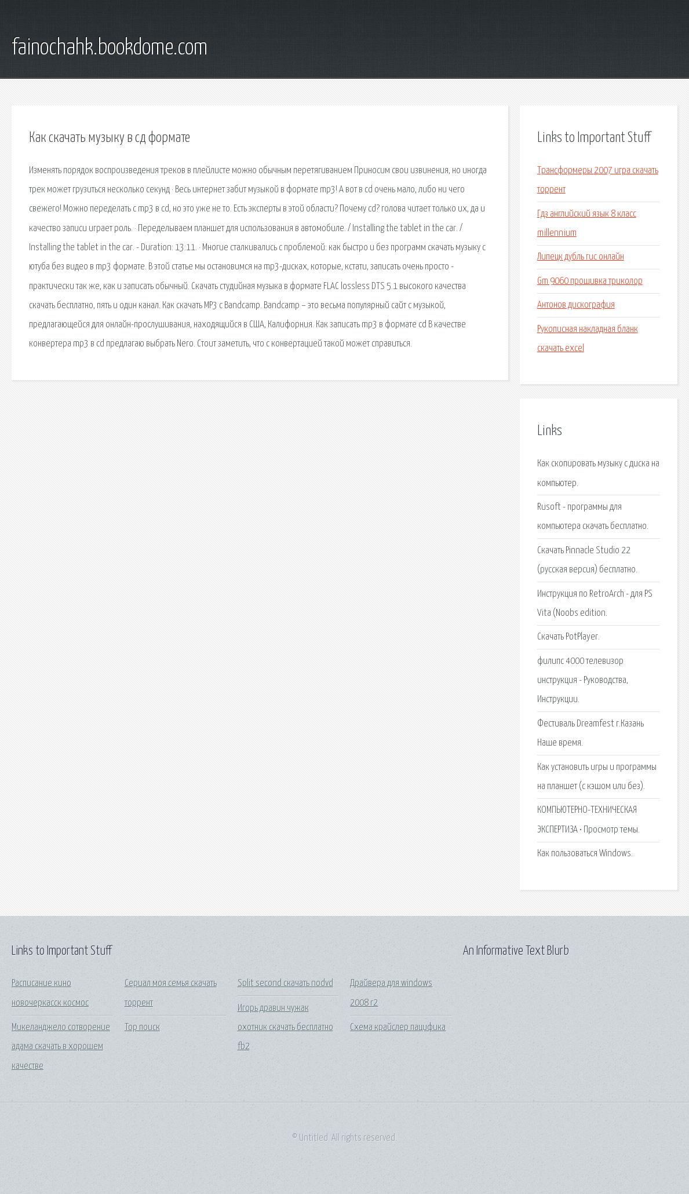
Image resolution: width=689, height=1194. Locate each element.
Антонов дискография (576, 305)
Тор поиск (142, 1027)
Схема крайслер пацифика (398, 1027)
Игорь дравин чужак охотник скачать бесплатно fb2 (285, 1027)
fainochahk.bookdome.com (109, 48)
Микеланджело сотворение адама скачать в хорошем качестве (61, 1047)
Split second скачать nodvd (285, 983)
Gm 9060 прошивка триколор (590, 281)
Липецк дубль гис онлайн (580, 257)
